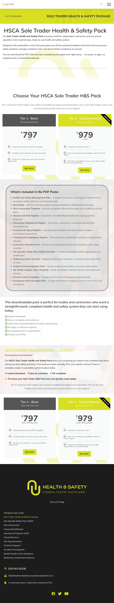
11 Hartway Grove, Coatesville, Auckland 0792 (30, 582)
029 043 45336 (17, 568)
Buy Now (29, 168)
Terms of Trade (57, 502)
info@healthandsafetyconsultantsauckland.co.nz (30, 575)
